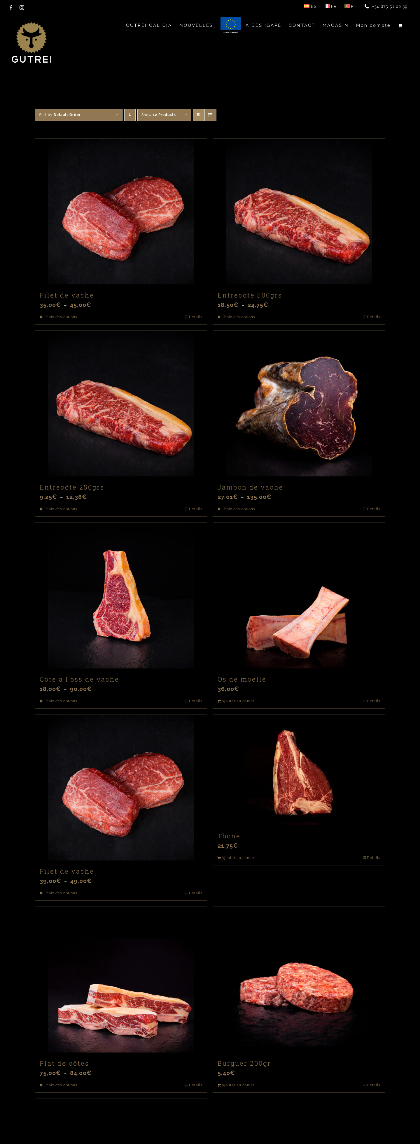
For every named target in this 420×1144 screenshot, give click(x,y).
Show (158, 115)
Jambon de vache (251, 487)
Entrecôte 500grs (250, 295)
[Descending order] (130, 115)
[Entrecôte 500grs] (299, 211)
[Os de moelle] (299, 595)
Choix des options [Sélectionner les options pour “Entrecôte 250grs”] (60, 509)
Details (195, 317)
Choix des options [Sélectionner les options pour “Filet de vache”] (60, 317)
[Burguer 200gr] (299, 980)
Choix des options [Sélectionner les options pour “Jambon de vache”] (238, 509)
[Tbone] (299, 770)
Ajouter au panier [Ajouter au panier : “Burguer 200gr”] (238, 1085)
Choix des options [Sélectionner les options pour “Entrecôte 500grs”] (238, 317)
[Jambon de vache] (299, 403)
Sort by (60, 115)
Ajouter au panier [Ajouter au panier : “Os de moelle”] (238, 701)
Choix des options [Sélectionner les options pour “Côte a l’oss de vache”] (60, 701)
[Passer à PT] (350, 6)
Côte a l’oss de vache (79, 679)
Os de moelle (242, 679)
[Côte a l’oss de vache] (121, 595)
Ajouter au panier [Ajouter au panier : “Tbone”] (238, 858)
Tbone (229, 836)
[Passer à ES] (310, 6)
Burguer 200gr (244, 1063)
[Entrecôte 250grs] (121, 403)
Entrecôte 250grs (72, 487)
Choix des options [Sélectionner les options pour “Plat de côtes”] (60, 1085)
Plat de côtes (64, 1063)
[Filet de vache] (121, 211)
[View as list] (210, 115)
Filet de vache (67, 295)
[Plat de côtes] (121, 980)
